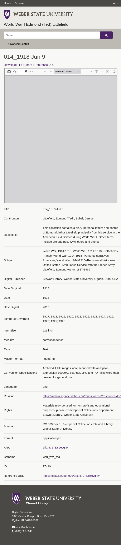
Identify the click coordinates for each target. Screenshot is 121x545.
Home (7, 3)
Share (28, 64)
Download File (13, 64)
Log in (115, 3)
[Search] (52, 35)
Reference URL (44, 64)
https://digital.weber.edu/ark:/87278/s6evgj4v (71, 475)
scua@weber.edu (23, 527)
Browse (19, 3)
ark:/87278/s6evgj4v (56, 447)
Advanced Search (18, 43)
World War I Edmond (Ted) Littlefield (36, 24)
